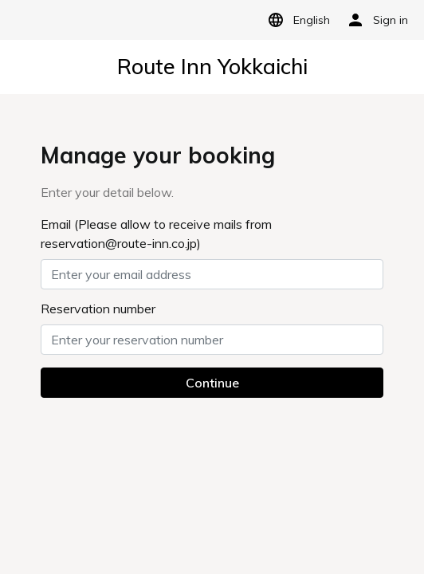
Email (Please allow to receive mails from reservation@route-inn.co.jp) (156, 233)
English (296, 19)
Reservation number (98, 308)
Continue (212, 383)
